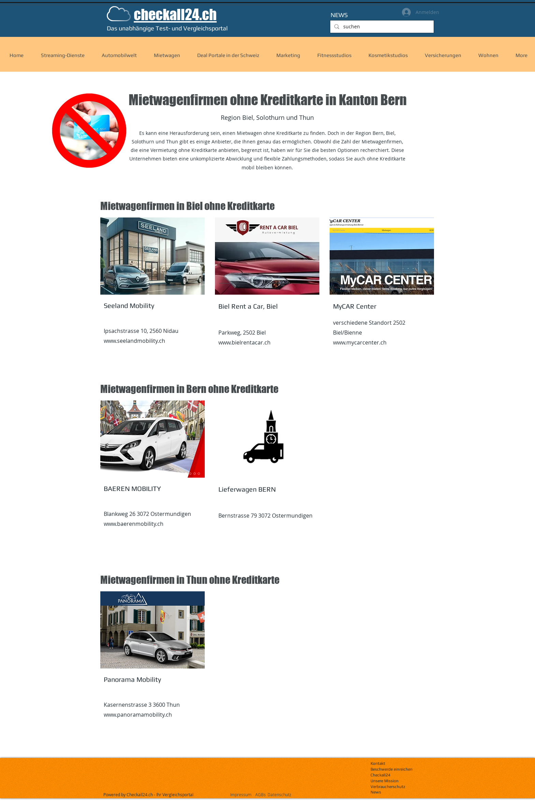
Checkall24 (380, 775)
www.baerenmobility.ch (133, 523)
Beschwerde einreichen (392, 769)
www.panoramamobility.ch (138, 714)
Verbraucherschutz (388, 786)
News (376, 792)
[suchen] (381, 26)
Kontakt (378, 763)
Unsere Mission (385, 780)
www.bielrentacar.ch (244, 342)
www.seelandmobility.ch (134, 340)
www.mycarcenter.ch (360, 342)
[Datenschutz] (294, 794)
